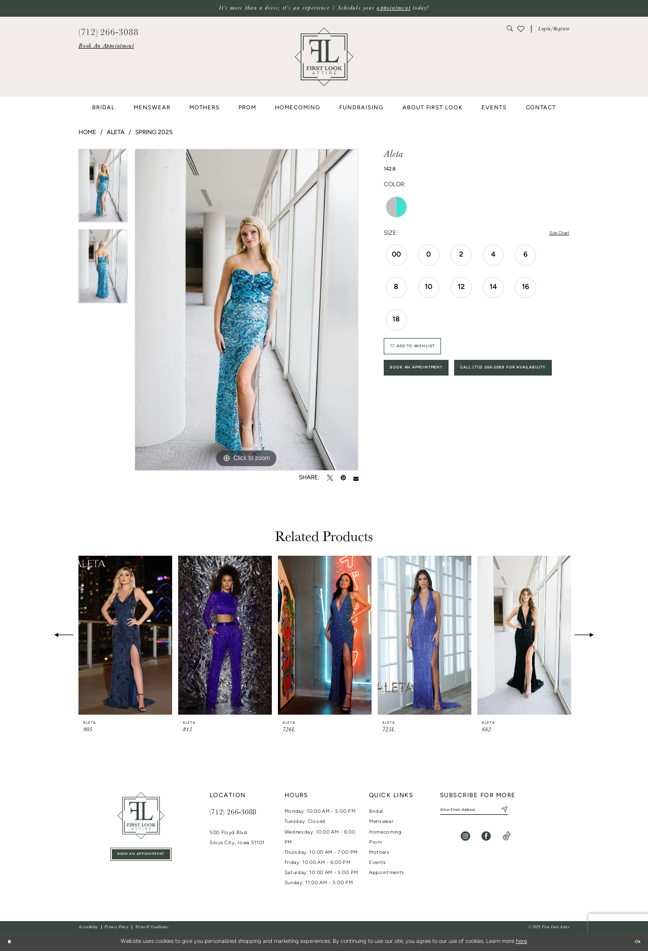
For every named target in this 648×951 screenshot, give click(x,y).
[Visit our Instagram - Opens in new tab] (465, 839)
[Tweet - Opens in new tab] (330, 478)
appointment (393, 8)
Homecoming (385, 832)
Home (87, 133)
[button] (554, 29)
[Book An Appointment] (106, 46)
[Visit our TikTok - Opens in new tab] (506, 839)
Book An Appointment (428, 381)
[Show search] (510, 29)
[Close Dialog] (11, 941)
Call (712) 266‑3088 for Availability (452, 410)
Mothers (379, 852)
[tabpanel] (103, 189)
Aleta (116, 133)
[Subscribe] (526, 811)
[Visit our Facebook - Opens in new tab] (486, 839)
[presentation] (125, 635)
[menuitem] (106, 46)
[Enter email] (487, 811)
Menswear (381, 821)
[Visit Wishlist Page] (520, 28)
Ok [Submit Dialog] (635, 941)
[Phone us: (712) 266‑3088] (108, 31)
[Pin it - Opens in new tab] (343, 478)
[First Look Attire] (141, 815)
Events (377, 862)
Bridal (376, 811)
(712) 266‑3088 (233, 811)
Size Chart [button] (555, 234)
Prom (375, 842)
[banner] (324, 56)
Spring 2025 (154, 133)
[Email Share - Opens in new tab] (355, 478)
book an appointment (141, 856)
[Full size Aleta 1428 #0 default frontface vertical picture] (246, 309)
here (521, 941)
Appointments (386, 873)
